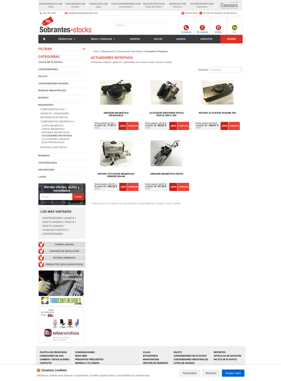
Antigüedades (47, 162)
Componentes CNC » (53, 109)
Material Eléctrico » (54, 147)
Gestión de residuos (155, 363)
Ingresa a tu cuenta (87, 363)
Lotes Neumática (53, 125)
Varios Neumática (53, 129)
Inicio (96, 51)
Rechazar (211, 373)
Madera (43, 97)
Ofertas (135, 39)
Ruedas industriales (52, 90)
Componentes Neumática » (58, 121)
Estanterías (150, 356)
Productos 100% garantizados (64, 264)
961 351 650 (49, 13)
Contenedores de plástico (190, 356)
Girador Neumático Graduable (116, 114)
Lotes (42, 177)
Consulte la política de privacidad (53, 202)
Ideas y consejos (101, 39)
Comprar (133, 126)
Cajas (146, 352)
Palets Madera (52, 222)
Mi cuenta (202, 29)
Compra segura (64, 244)
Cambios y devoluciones (54, 359)
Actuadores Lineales (56, 139)
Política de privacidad (53, 352)
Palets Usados (52, 226)
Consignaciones (85, 352)
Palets (42, 76)
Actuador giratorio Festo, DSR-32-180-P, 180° (166, 114)
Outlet (158, 39)
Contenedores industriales (191, 359)
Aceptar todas (233, 373)
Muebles (44, 155)
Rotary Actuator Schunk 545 (217, 113)
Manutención (151, 359)
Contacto (186, 29)
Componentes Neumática (129, 51)
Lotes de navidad (184, 363)
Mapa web (81, 356)
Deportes (219, 352)
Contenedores (48, 69)
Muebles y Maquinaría (55, 113)
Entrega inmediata (64, 258)
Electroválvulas (53, 142)
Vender (231, 39)
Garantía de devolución (64, 251)
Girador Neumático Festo (166, 174)
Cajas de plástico (50, 62)
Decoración (46, 169)
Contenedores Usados (58, 218)
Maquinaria (46, 104)
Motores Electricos (54, 117)
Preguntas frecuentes (89, 359)
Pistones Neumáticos (56, 132)
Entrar (218, 29)
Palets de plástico (225, 359)
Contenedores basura (53, 83)
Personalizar (190, 373)
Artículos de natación (227, 356)
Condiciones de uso (52, 356)
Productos (65, 39)
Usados (180, 39)
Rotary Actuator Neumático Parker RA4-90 (116, 175)
